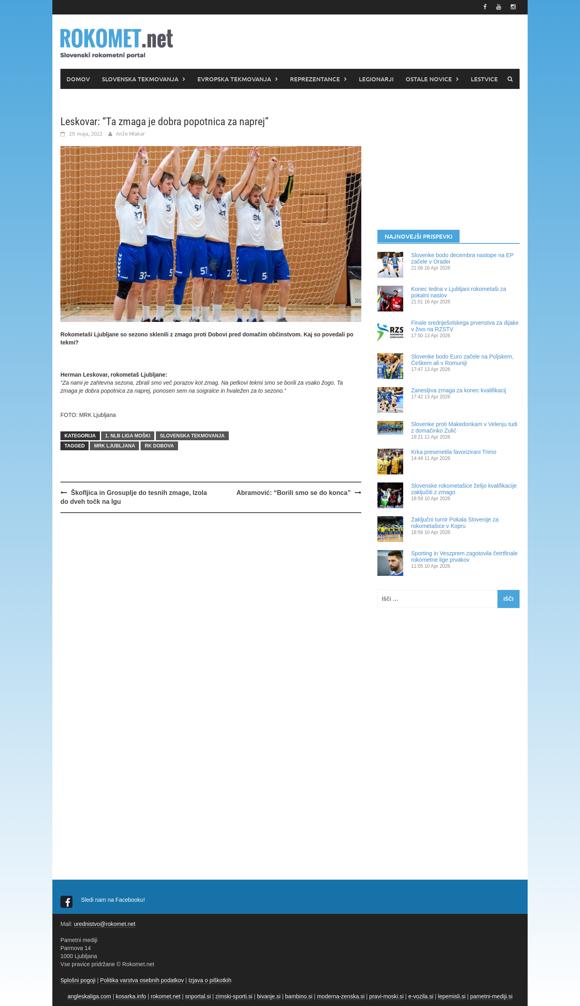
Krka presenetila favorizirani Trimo (454, 451)
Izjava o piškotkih (210, 980)
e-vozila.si (420, 996)
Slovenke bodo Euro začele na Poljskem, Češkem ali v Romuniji (462, 359)
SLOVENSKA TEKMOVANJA (140, 78)
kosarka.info (131, 996)
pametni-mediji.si (491, 996)
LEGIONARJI (376, 78)
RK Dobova (159, 445)
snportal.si (198, 996)
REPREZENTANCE (315, 78)
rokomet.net (165, 996)
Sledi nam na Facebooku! (114, 899)
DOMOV (78, 78)
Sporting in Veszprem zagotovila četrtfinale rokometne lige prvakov (464, 556)
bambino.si (299, 996)
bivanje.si (268, 996)
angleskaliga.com (89, 996)
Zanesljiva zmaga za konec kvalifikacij (458, 390)
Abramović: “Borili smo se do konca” (293, 492)
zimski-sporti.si (234, 996)
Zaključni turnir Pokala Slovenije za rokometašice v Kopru (455, 522)
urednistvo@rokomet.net (104, 923)
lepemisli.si (451, 996)
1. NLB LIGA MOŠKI (127, 435)
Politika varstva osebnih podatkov (142, 980)
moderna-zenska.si (341, 996)
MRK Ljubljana (114, 445)
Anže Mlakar (130, 133)
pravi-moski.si (386, 996)
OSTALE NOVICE (429, 78)
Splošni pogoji (77, 980)
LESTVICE (484, 78)
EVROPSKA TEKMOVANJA (234, 78)
